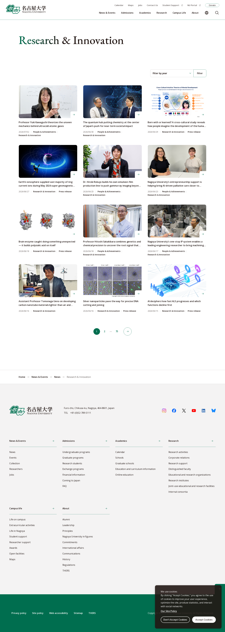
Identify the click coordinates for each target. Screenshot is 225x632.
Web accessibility (58, 613)
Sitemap (78, 613)
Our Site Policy (169, 611)
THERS (92, 613)
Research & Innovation (30, 135)
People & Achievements (44, 132)
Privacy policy (18, 613)
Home (22, 377)
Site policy (37, 613)
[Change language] (206, 12)
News (57, 377)
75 (117, 331)
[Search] (217, 12)
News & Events (40, 377)
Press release (194, 132)
